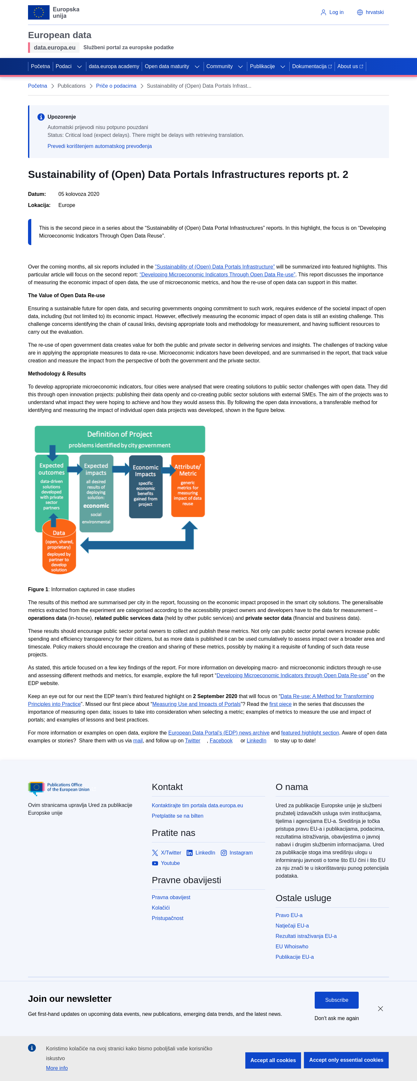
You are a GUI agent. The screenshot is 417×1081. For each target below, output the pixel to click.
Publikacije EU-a (295, 957)
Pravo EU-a (289, 915)
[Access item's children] (79, 66)
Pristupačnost (167, 918)
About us (350, 66)
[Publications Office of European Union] (84, 789)
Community (220, 66)
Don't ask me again (337, 1018)
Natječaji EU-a (292, 925)
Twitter (192, 740)
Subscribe (336, 1000)
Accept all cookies (273, 1060)
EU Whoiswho (292, 946)
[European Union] (54, 12)
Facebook (221, 740)
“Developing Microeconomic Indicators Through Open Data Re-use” (217, 274)
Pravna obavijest (171, 897)
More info (57, 1068)
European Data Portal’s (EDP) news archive (218, 733)
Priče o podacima (116, 86)
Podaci (64, 66)
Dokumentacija (312, 66)
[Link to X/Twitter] (166, 853)
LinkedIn (256, 740)
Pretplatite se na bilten (177, 816)
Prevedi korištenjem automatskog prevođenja (100, 146)
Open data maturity (167, 66)
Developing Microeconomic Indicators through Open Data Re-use (292, 675)
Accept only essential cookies (346, 1060)
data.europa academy (114, 66)
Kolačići (161, 908)
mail (138, 740)
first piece (280, 704)
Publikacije (262, 66)
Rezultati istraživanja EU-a (306, 936)
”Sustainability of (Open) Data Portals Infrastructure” (215, 267)
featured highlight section (310, 733)
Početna (40, 66)
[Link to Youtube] (166, 863)
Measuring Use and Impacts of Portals (196, 704)
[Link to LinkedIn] (200, 853)
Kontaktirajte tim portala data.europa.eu (197, 805)
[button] (370, 12)
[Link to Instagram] (237, 853)
